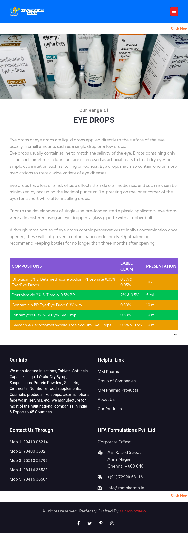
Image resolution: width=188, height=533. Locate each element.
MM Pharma (109, 371)
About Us (106, 399)
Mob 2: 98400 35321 (29, 451)
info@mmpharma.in (125, 487)
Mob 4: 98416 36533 (29, 469)
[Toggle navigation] (174, 11)
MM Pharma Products (118, 390)
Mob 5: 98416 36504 (29, 479)
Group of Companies (117, 380)
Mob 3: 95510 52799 (29, 460)
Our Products (110, 408)
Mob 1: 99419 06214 (29, 441)
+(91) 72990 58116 (125, 476)
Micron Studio (132, 511)
